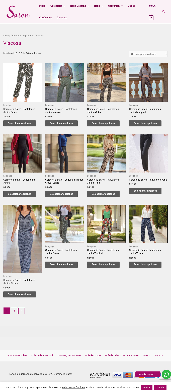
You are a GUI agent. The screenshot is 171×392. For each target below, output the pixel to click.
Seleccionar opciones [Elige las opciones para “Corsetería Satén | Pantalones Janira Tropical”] (106, 267)
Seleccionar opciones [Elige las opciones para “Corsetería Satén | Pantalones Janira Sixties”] (22, 297)
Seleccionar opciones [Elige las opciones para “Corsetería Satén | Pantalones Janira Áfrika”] (106, 124)
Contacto (62, 17)
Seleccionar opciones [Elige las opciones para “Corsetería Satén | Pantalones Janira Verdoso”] (64, 124)
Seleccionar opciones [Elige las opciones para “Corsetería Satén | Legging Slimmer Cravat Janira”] (64, 195)
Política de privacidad (44, 358)
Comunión (115, 5)
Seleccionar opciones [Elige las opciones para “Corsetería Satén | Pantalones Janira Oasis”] (22, 124)
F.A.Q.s (144, 358)
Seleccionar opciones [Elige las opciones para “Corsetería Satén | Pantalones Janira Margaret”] (148, 124)
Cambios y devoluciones (70, 358)
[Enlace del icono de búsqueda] (163, 12)
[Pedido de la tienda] (148, 54)
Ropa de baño (79, 5)
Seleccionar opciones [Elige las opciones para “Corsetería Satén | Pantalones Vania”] (148, 195)
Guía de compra (93, 358)
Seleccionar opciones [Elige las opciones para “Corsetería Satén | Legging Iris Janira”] (22, 195)
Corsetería (57, 5)
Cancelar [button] (160, 387)
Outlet (131, 5)
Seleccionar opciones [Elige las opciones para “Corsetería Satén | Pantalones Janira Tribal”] (106, 195)
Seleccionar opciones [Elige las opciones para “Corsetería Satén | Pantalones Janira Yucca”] (148, 267)
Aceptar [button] (146, 387)
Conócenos (45, 17)
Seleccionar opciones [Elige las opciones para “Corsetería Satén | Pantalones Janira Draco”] (64, 267)
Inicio (42, 5)
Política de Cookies (21, 358)
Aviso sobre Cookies (73, 387)
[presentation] (63, 5)
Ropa (98, 5)
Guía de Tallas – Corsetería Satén (121, 358)
